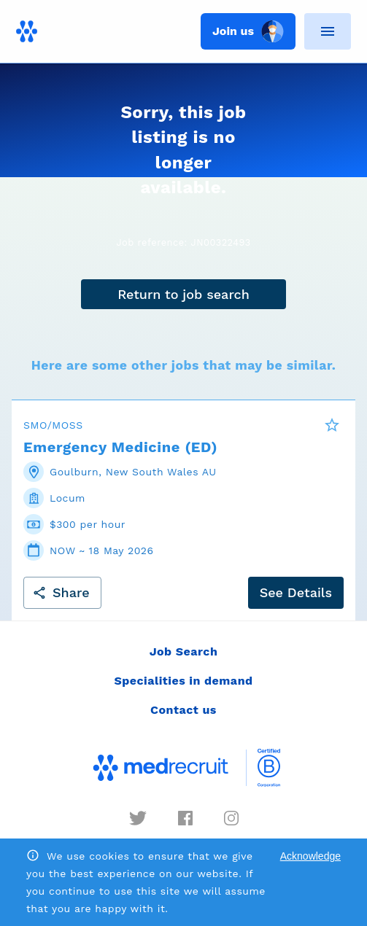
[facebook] (185, 818)
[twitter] (138, 818)
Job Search (184, 651)
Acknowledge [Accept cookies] (310, 856)
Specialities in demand (183, 681)
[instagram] (231, 818)
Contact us (183, 710)
